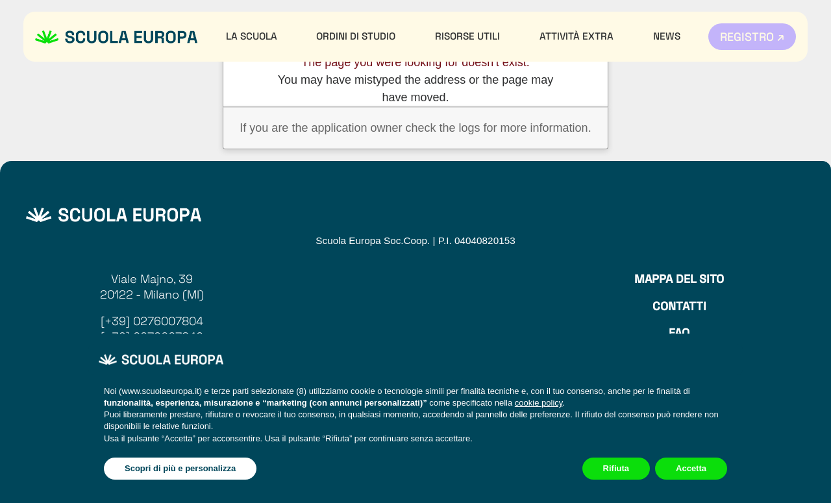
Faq (679, 332)
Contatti (679, 306)
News (666, 36)
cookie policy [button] (538, 403)
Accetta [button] (691, 468)
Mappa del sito (679, 278)
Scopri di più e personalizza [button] (180, 468)
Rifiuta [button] (616, 468)
